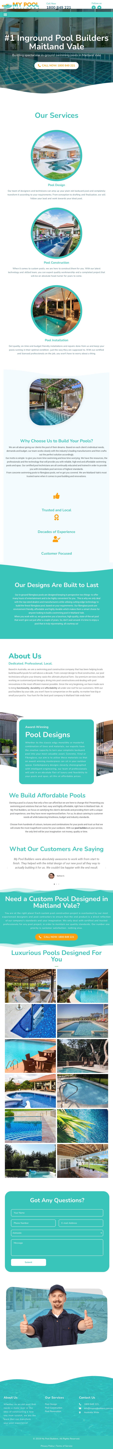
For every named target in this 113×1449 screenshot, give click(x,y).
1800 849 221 (58, 7)
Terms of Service (64, 1445)
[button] (5, 14)
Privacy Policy (47, 1445)
